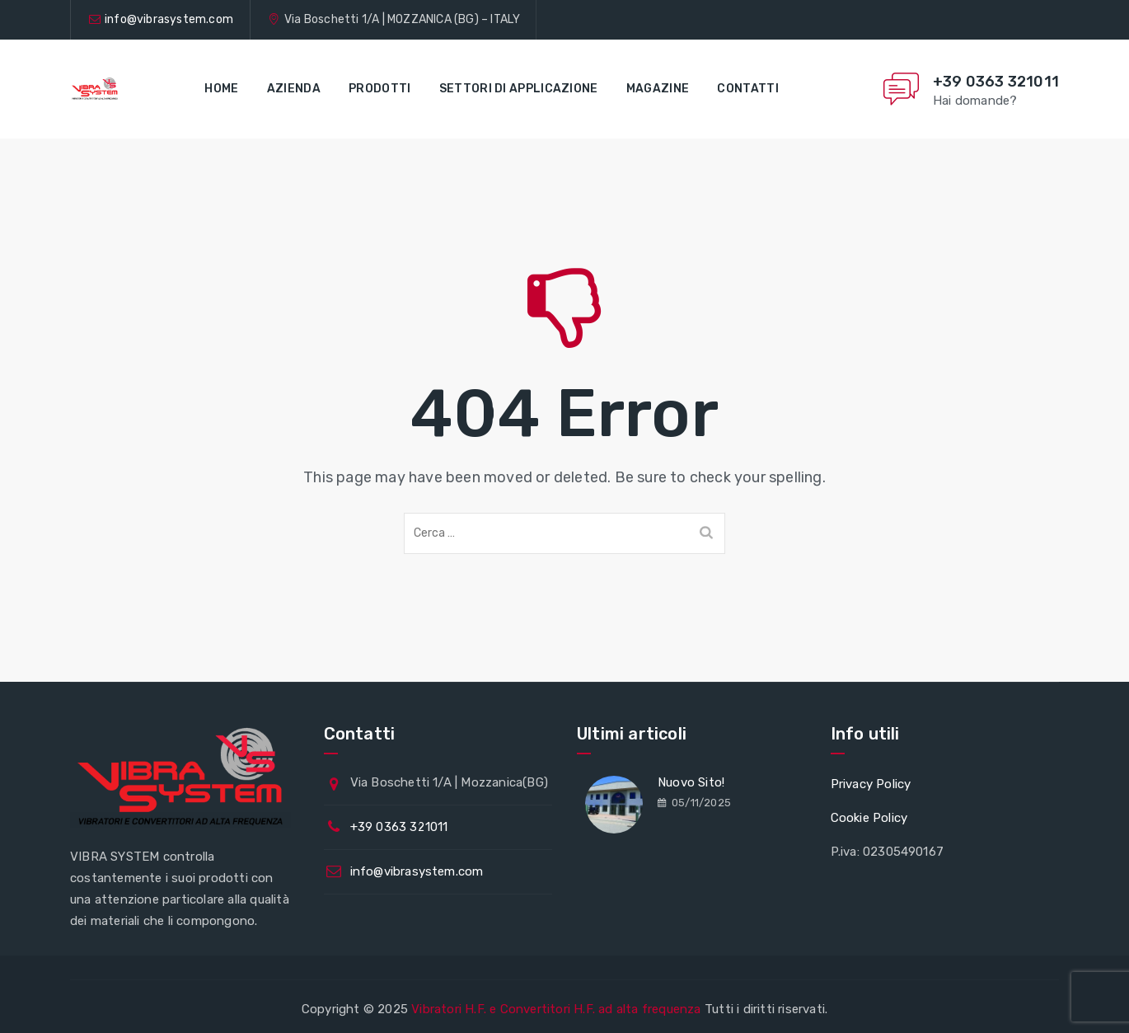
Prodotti (379, 89)
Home (221, 89)
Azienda (294, 89)
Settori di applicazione (518, 89)
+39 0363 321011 (996, 82)
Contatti (747, 89)
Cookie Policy (869, 817)
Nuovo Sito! (691, 782)
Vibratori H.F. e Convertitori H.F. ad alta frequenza (555, 1009)
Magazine (657, 89)
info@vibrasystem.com (169, 19)
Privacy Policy (871, 784)
